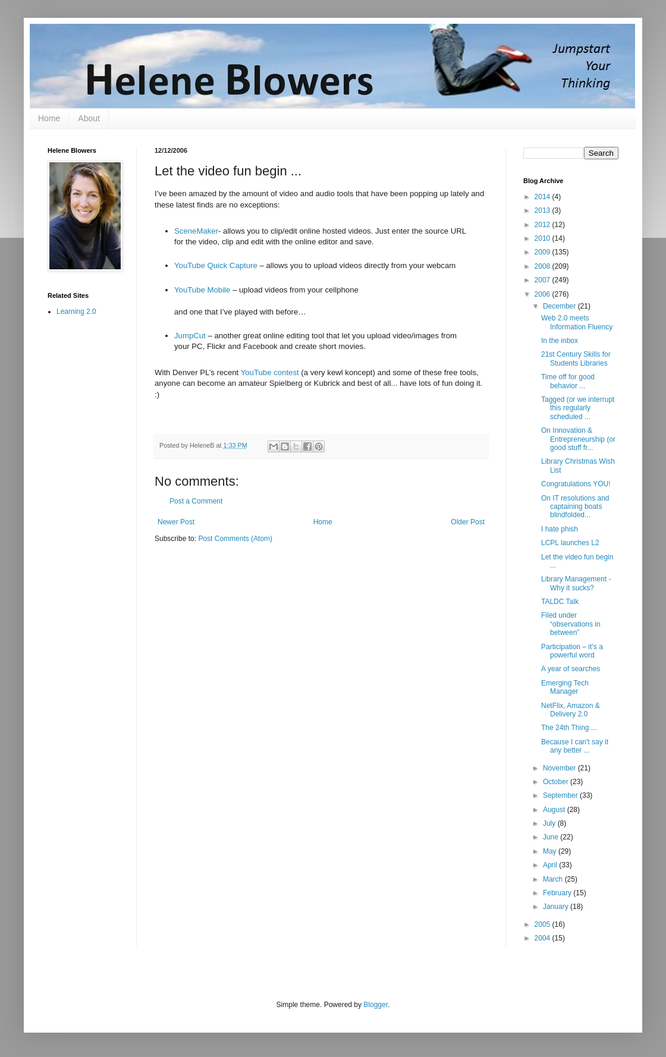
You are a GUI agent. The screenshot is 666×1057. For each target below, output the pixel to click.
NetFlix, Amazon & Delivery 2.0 (570, 709)
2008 (543, 266)
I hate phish (559, 529)
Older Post (468, 522)
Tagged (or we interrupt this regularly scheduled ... (577, 408)
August (555, 810)
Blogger (375, 1005)
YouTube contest (270, 372)
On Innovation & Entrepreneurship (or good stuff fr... (578, 439)
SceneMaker (196, 231)
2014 (543, 197)
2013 (543, 210)
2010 (543, 238)
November (560, 768)
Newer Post (176, 522)
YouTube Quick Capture (215, 265)
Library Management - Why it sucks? (576, 583)
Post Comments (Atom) (235, 538)
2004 (543, 938)
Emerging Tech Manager (565, 687)
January (556, 906)
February (558, 893)
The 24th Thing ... (569, 727)
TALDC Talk (560, 601)
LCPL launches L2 (570, 543)
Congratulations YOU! (576, 484)
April (551, 865)
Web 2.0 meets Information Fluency (576, 322)
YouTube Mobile (202, 289)
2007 (543, 280)
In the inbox (559, 340)
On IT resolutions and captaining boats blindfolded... (575, 507)
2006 (543, 294)
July (550, 823)
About (89, 118)
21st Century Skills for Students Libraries (576, 358)
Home (49, 118)
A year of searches (570, 669)
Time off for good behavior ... (568, 381)
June (551, 837)
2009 (543, 252)
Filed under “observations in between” (571, 624)
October (556, 782)
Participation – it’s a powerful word (572, 651)
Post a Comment (195, 501)
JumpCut (190, 335)
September (561, 795)
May (550, 851)
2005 (543, 924)
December (560, 306)
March (554, 879)
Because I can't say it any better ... (574, 746)
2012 (543, 225)
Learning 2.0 (76, 311)
